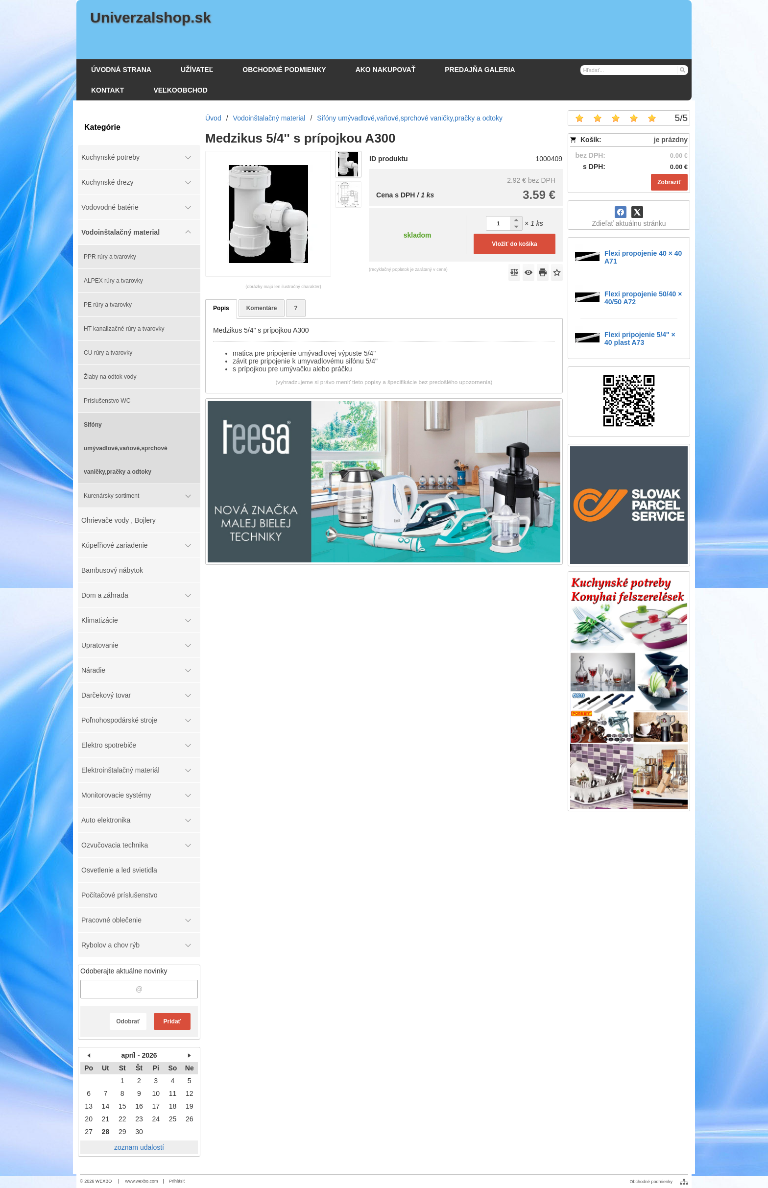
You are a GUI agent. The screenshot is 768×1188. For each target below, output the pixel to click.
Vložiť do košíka (514, 244)
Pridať (172, 1021)
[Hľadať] (682, 69)
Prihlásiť (177, 1181)
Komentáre (261, 308)
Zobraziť (669, 182)
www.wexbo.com (141, 1181)
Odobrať (128, 1021)
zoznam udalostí (139, 1147)
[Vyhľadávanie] (634, 70)
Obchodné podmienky (650, 1181)
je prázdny (671, 140)
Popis (221, 308)
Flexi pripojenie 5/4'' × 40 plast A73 (639, 338)
